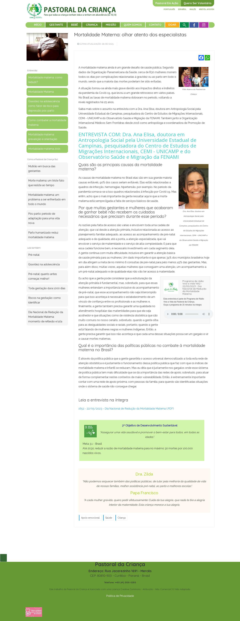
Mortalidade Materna (41, 91)
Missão (111, 24)
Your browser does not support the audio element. (188, 314)
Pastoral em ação (166, 3)
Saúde (108, 517)
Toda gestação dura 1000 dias (46, 288)
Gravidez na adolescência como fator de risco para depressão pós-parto (44, 106)
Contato (155, 24)
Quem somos (133, 24)
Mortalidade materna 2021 (44, 148)
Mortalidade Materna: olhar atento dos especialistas (130, 34)
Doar (172, 24)
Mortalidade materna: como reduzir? (45, 80)
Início (38, 24)
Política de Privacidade (120, 595)
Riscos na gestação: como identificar (44, 300)
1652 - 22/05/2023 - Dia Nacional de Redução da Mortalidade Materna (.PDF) (126, 408)
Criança (92, 24)
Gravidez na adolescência (44, 264)
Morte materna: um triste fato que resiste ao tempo (46, 183)
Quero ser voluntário (197, 3)
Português (169, 9)
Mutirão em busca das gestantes (41, 169)
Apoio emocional (90, 517)
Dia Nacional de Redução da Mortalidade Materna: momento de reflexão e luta (45, 317)
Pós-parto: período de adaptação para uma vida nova (44, 218)
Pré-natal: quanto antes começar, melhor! (42, 276)
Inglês (193, 9)
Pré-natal (33, 254)
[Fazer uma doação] (34, 611)
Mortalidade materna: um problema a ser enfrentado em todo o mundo (47, 199)
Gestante (56, 24)
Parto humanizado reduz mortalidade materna (43, 235)
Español (182, 9)
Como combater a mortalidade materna (47, 122)
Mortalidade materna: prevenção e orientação (42, 137)
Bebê (74, 24)
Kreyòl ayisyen (206, 9)
